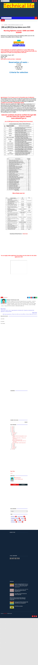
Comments (23, 484)
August (13, 433)
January (13, 447)
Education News (20, 516)
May (13, 444)
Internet (22, 518)
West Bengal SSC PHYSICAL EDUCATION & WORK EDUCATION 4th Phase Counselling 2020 (21, 602)
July (13, 434)
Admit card (13, 516)
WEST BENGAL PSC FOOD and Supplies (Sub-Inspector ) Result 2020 (21, 594)
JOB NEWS (5, 24)
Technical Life (18, 477)
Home (2, 24)
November (14, 432)
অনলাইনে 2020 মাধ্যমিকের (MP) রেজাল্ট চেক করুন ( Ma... (19, 441)
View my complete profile (18, 479)
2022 (12, 429)
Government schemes (14, 518)
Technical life (5, 613)
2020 (12, 431)
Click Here (25, 233)
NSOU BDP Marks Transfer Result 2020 (19, 442)
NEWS (18, 520)
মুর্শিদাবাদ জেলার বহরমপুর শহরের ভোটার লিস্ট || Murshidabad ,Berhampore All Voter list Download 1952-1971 (21, 590)
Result (23, 520)
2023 (12, 428)
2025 (12, 426)
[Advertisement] (10, 87)
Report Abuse (12, 471)
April (13, 445)
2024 (12, 427)
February (14, 446)
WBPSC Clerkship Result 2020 (17, 439)
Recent (14, 484)
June (13, 443)
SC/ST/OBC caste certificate (19, 606)
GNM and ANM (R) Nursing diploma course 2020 (19, 436)
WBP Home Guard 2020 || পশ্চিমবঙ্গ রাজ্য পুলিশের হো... (19, 438)
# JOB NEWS (5, 297)
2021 (12, 430)
